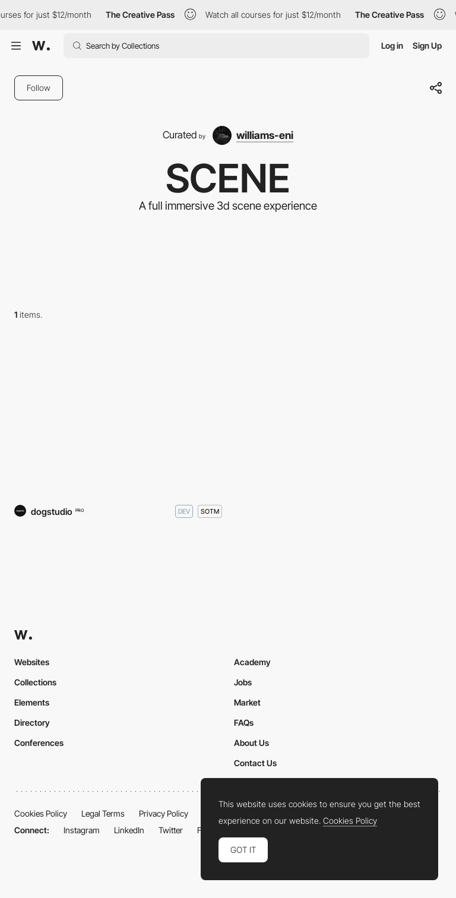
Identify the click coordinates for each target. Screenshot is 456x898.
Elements (31, 702)
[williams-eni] (253, 135)
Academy (252, 662)
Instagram (82, 830)
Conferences (39, 743)
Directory (32, 722)
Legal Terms (103, 813)
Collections (35, 682)
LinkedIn (129, 830)
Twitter (171, 830)
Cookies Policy (40, 813)
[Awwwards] (41, 45)
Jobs (243, 682)
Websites (31, 662)
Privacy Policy (163, 813)
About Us (251, 743)
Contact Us (255, 763)
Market (247, 702)
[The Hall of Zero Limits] (118, 415)
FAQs (244, 722)
